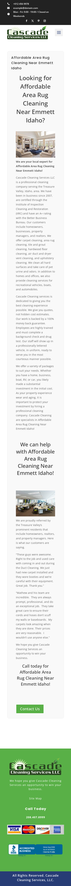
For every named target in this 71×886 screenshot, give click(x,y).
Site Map (35, 798)
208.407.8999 (35, 817)
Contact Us (30, 708)
